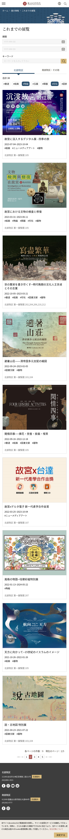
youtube (13, 786)
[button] (59, 4)
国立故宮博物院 (32, 3)
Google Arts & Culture (17, 786)
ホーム (5, 10)
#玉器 (35, 83)
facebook (3, 786)
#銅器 (45, 83)
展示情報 (15, 10)
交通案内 (36, 776)
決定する (60, 834)
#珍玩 (55, 83)
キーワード (7, 56)
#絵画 (16, 83)
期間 (4, 36)
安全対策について (56, 829)
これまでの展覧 (28, 10)
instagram (8, 786)
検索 (64, 61)
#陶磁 (25, 83)
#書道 (6, 83)
